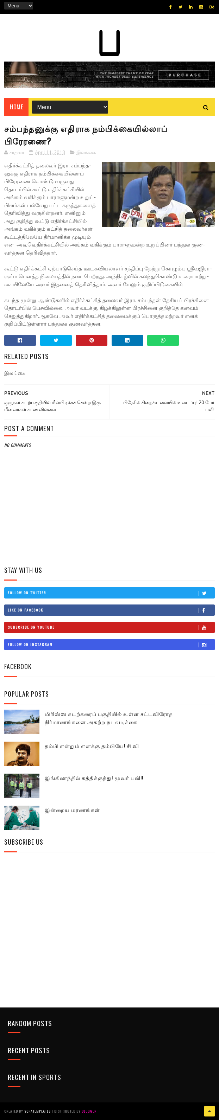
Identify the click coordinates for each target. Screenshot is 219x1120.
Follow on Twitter (111, 593)
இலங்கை (86, 152)
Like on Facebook (111, 610)
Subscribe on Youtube (111, 627)
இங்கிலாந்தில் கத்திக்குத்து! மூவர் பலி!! (94, 777)
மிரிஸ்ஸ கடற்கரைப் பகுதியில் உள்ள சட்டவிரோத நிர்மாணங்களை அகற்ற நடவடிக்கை (109, 717)
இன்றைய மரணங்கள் (72, 809)
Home (16, 107)
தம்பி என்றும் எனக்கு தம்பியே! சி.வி (92, 745)
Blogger (89, 1111)
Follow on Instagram (111, 644)
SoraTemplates (37, 1111)
